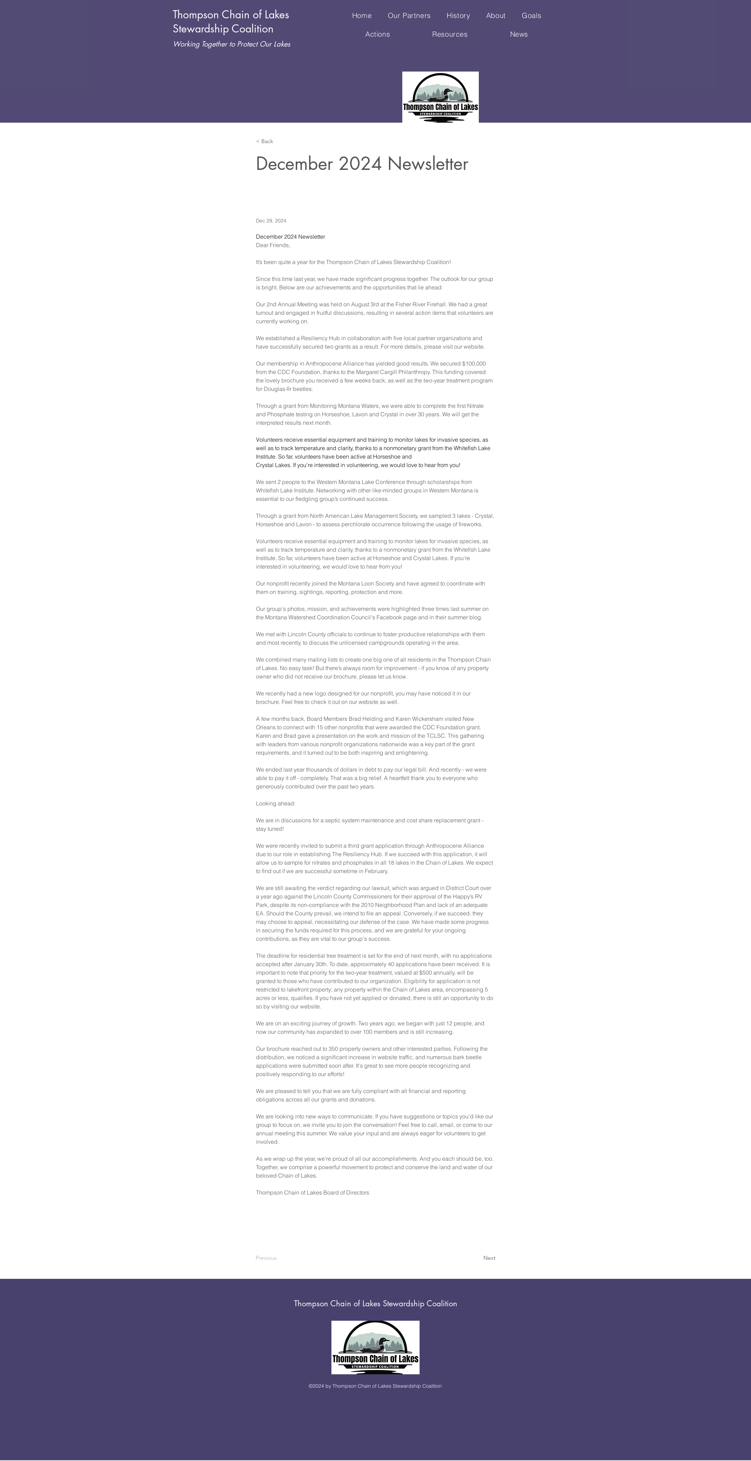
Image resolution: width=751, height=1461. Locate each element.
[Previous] (279, 1258)
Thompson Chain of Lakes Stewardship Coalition (375, 1303)
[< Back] (279, 141)
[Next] (477, 1258)
